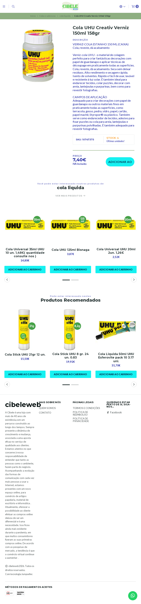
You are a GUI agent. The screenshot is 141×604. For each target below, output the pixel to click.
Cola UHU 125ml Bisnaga (70, 250)
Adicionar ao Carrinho (120, 163)
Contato (45, 413)
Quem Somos (47, 408)
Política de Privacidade (81, 419)
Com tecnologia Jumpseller (18, 574)
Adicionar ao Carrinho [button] (24, 269)
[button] (7, 279)
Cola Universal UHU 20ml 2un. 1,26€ (116, 251)
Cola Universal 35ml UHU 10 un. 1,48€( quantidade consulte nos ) (25, 253)
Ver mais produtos (70, 196)
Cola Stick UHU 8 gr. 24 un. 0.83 (70, 355)
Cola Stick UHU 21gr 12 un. (25, 354)
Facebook (114, 412)
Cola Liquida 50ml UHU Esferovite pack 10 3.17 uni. (116, 357)
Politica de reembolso (80, 413)
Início (33, 16)
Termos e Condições (86, 408)
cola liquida (64, 16)
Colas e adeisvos (47, 16)
